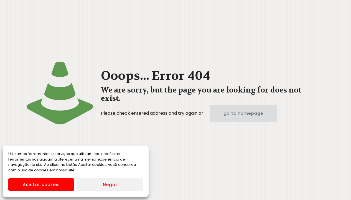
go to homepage (243, 113)
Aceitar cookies (41, 185)
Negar (110, 185)
